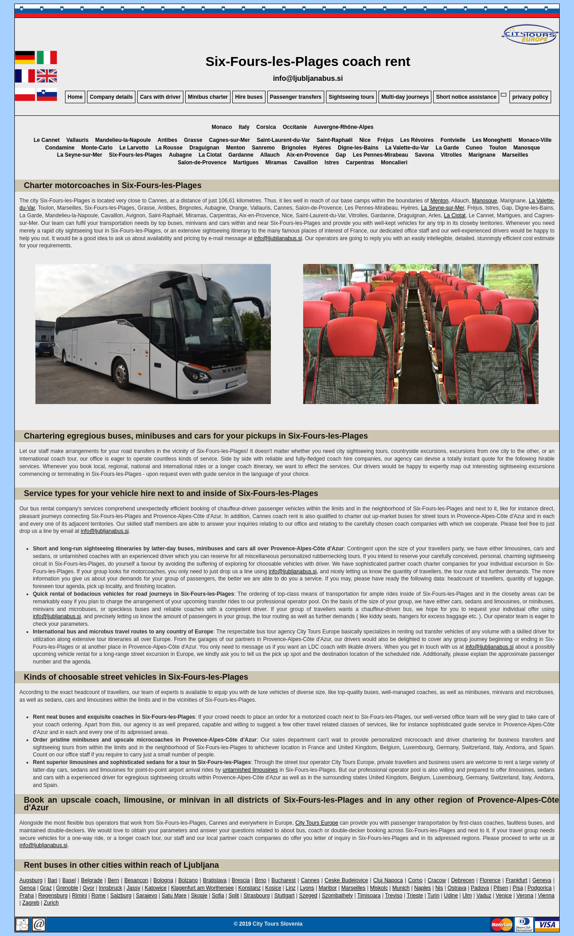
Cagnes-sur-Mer (229, 140)
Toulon (498, 148)
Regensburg (52, 895)
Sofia (218, 895)
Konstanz (249, 888)
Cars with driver (160, 97)
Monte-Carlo (97, 148)
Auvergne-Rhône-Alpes (344, 127)
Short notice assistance (466, 97)
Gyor (88, 888)
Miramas (276, 162)
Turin (433, 895)
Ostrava (457, 888)
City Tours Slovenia (277, 924)
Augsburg (30, 880)
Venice (504, 895)
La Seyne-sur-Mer (79, 155)
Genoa (27, 888)
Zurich (51, 903)
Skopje (199, 895)
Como (415, 880)
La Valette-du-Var (407, 148)
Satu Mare (173, 895)
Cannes (310, 880)
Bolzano (188, 880)
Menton (235, 148)
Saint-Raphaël (334, 140)
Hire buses (248, 97)
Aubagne (180, 155)
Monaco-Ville (535, 140)
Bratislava (215, 880)
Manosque (526, 148)
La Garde (447, 148)
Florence (489, 880)
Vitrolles (451, 155)
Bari (52, 880)
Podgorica (539, 888)
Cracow (437, 880)
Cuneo (473, 148)
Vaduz (483, 895)
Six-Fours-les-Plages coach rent (307, 61)
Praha (26, 895)
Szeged (308, 895)
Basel (69, 880)
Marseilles (515, 155)
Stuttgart (284, 895)
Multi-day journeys (405, 97)
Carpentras (360, 162)
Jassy (133, 888)
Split (234, 895)
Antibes (167, 140)
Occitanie (295, 127)
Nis (439, 888)
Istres (332, 162)
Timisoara (369, 895)
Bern (113, 880)
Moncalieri (394, 162)
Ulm (467, 895)
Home (75, 97)
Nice (364, 140)
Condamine (59, 148)
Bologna (163, 880)
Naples (422, 888)
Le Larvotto (133, 148)
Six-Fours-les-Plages (135, 155)
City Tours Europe (317, 823)
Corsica (266, 127)
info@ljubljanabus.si (308, 78)
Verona (524, 895)
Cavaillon (305, 162)
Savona (424, 155)
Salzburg (120, 895)
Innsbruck (110, 888)
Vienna (546, 895)
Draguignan (204, 148)
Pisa (518, 888)
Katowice (156, 888)
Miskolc (379, 888)
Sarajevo (146, 895)
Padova (480, 888)
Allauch (269, 155)
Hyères (322, 148)
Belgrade (92, 880)
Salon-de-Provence (202, 162)
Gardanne (240, 155)
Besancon (136, 880)
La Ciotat (210, 155)
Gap (340, 155)
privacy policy (530, 97)
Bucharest (283, 880)
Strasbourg (257, 895)
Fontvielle (452, 140)
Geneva (541, 880)
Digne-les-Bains (358, 148)
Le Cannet (47, 140)
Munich (401, 888)
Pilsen (500, 888)
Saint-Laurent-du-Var (283, 140)
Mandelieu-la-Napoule (123, 140)
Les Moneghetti (492, 140)
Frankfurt (516, 880)
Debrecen (462, 880)
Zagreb (30, 903)
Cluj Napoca (388, 880)
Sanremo (263, 148)
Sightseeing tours (351, 97)
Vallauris (77, 140)
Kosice (273, 888)
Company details (111, 97)
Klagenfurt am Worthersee (202, 888)
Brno (260, 880)
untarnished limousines (250, 770)
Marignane (482, 155)
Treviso (393, 895)
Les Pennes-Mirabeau (380, 155)
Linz (291, 888)
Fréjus (385, 140)
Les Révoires (417, 140)
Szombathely (337, 895)
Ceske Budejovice (346, 880)
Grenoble (67, 888)
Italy (244, 127)
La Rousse (169, 148)
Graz (46, 888)
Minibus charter (208, 97)
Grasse (193, 140)
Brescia (241, 880)
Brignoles (294, 148)
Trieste (415, 895)
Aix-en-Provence (308, 155)
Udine (451, 895)
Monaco (222, 127)
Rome (98, 895)
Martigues (246, 162)
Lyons (307, 888)
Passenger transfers (296, 97)
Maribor (327, 888)
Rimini (79, 895)
